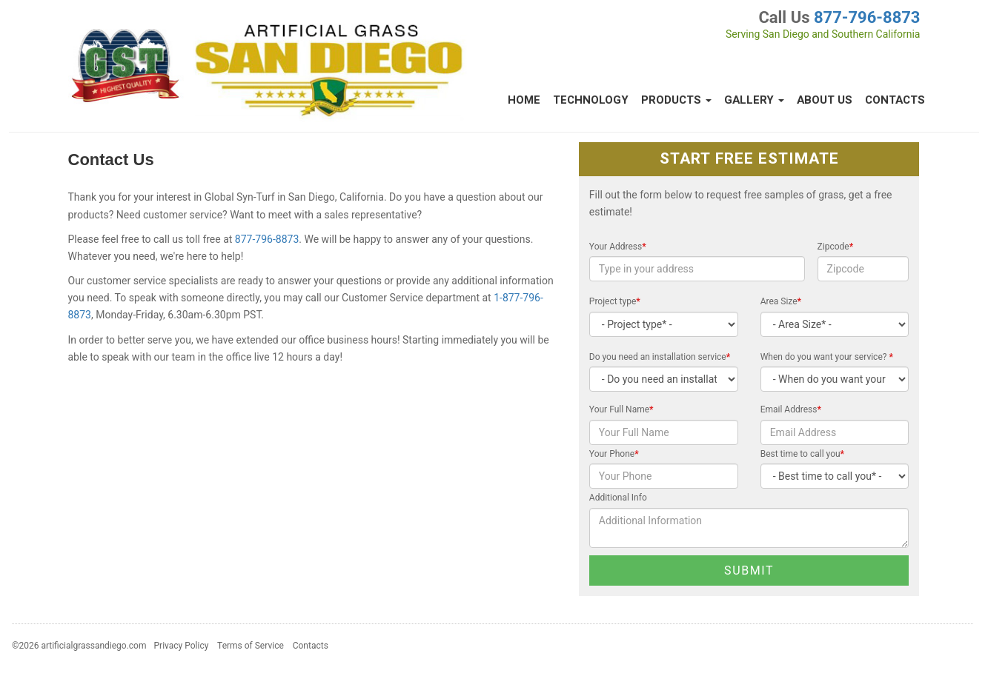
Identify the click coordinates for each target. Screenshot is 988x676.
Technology (591, 100)
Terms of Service (250, 645)
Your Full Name (621, 409)
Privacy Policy (181, 645)
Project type (614, 301)
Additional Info (618, 497)
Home (524, 100)
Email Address (790, 409)
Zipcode (836, 246)
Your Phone (614, 454)
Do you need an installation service (659, 357)
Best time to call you (802, 454)
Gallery (754, 100)
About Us (824, 100)
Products (676, 100)
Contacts (895, 100)
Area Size (780, 301)
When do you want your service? (826, 357)
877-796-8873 (867, 17)
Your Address (617, 246)
